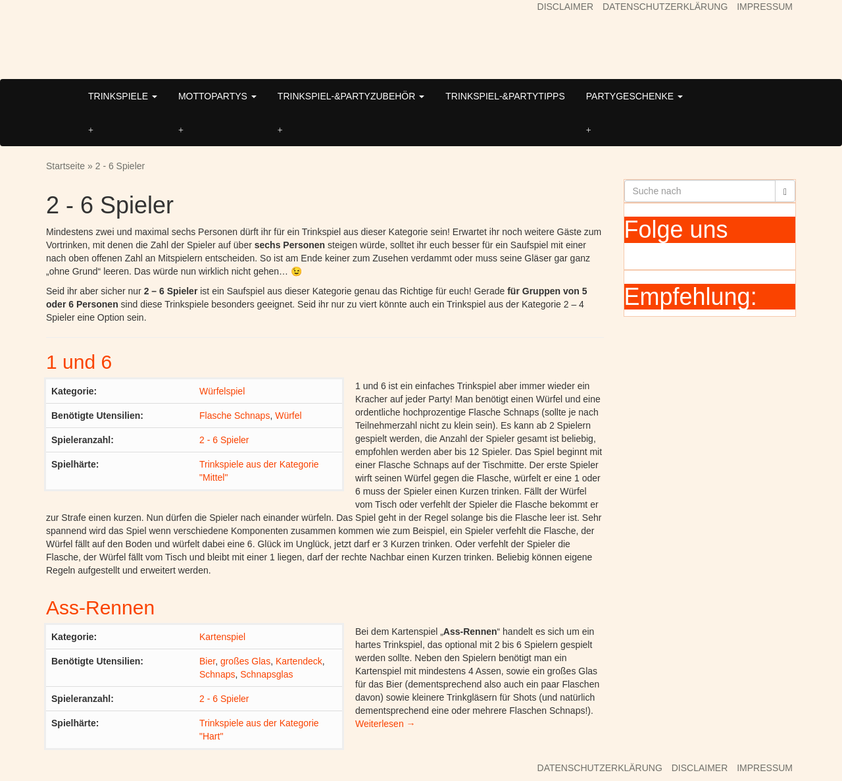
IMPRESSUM (765, 6)
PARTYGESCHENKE (634, 96)
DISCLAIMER (565, 6)
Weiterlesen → (385, 723)
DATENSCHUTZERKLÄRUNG (665, 6)
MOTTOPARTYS (217, 96)
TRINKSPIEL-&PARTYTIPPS (505, 96)
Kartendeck (299, 661)
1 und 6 (79, 362)
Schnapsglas (266, 674)
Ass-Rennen (100, 607)
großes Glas (245, 661)
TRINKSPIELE (122, 96)
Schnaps (217, 674)
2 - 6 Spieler (224, 440)
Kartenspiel (222, 637)
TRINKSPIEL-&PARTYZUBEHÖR (351, 96)
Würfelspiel (222, 391)
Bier (207, 661)
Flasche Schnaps (234, 415)
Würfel (288, 415)
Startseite (65, 166)
